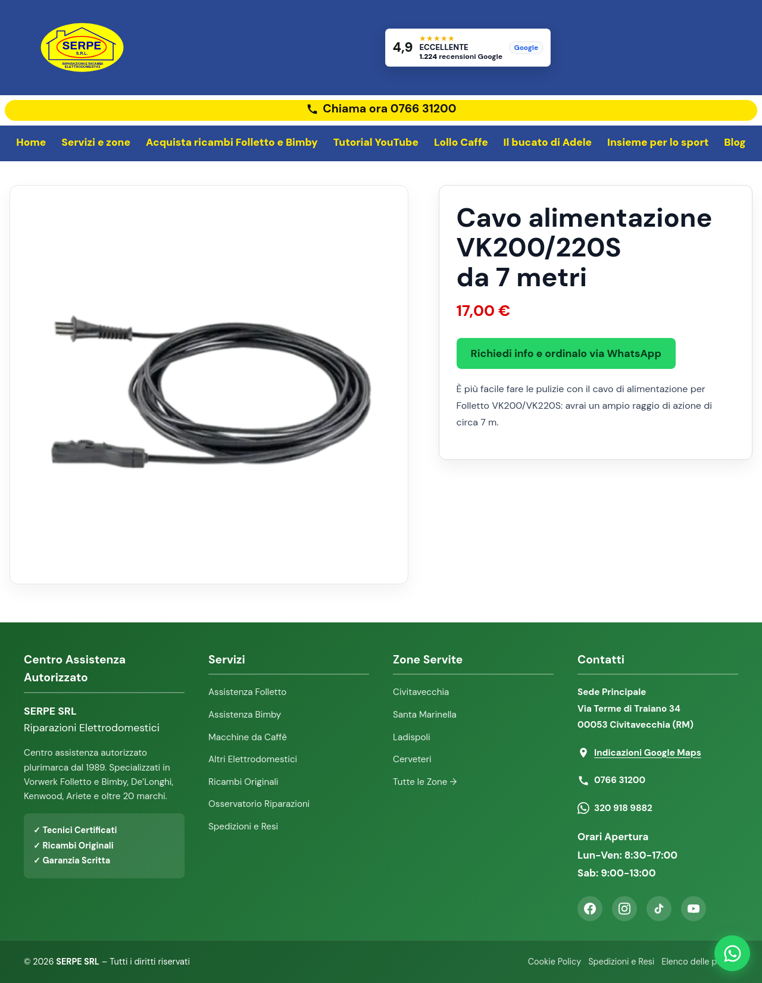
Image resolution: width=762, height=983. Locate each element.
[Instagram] (624, 908)
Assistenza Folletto (247, 692)
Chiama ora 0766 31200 (389, 109)
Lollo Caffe (461, 142)
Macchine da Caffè (247, 737)
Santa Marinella (425, 715)
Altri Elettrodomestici (252, 759)
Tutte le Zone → (425, 782)
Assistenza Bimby (244, 715)
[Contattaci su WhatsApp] (732, 953)
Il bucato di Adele (548, 142)
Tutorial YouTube (376, 142)
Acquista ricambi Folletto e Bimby (232, 142)
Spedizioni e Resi (243, 826)
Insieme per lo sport (657, 142)
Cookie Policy (554, 961)
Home (31, 142)
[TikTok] (659, 908)
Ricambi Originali (243, 782)
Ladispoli (411, 737)
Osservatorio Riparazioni (259, 804)
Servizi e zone (95, 142)
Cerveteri (412, 759)
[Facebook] (589, 908)
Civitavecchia (421, 692)
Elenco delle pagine (699, 961)
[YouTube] (693, 908)
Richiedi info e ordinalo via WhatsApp (566, 353)
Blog (735, 142)
